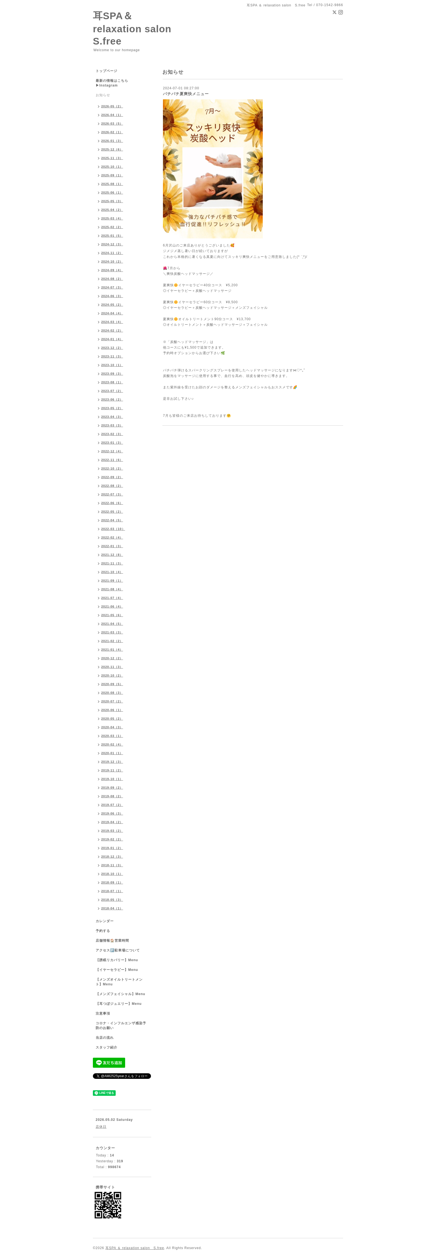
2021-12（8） (112, 554)
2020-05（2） (112, 718)
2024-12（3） (112, 244)
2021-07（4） (112, 598)
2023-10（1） (112, 365)
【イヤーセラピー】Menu (117, 970)
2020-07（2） (112, 701)
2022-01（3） (112, 546)
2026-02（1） (112, 132)
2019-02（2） (112, 839)
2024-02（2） (112, 330)
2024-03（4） (112, 322)
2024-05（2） (112, 304)
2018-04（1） (112, 908)
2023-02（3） (112, 434)
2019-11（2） (112, 770)
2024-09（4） (112, 270)
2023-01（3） (112, 442)
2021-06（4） (112, 606)
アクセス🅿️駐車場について (118, 950)
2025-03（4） (112, 218)
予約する (103, 931)
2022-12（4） (112, 451)
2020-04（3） (112, 727)
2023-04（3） (112, 416)
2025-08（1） (112, 184)
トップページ (106, 71)
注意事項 (103, 1013)
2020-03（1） (112, 735)
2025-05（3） (112, 201)
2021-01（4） (112, 649)
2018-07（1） (112, 891)
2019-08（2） (112, 796)
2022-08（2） (112, 485)
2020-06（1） (112, 710)
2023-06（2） (112, 399)
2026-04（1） (112, 115)
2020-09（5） (112, 684)
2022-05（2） (112, 511)
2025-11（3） (112, 158)
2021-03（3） (112, 632)
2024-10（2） (112, 261)
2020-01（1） (112, 753)
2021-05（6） (112, 615)
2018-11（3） (112, 865)
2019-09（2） (112, 787)
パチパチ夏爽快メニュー (186, 94)
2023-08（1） (112, 382)
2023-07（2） (112, 391)
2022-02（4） (112, 537)
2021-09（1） (112, 580)
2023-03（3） (112, 425)
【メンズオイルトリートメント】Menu (119, 982)
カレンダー (105, 921)
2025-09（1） (112, 175)
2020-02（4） (112, 744)
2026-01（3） (112, 140)
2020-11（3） (112, 667)
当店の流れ (105, 1038)
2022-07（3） (112, 494)
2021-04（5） (112, 623)
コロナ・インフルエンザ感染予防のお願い (121, 1025)
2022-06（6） (112, 503)
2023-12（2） (112, 347)
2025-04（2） (112, 209)
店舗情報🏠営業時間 (112, 941)
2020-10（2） (112, 675)
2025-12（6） (112, 149)
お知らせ (103, 95)
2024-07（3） (112, 287)
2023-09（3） (112, 373)
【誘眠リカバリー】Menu (117, 960)
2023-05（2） (112, 408)
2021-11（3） (112, 563)
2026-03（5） (112, 123)
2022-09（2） (112, 477)
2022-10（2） (112, 468)
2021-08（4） (112, 589)
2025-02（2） (112, 227)
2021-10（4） (112, 572)
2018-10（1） (112, 873)
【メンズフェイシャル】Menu (120, 994)
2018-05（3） (112, 899)
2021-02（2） (112, 641)
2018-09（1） (112, 882)
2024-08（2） (112, 278)
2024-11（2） (112, 253)
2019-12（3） (112, 761)
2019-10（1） (112, 779)
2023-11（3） (112, 356)
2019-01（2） (112, 848)
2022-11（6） (112, 460)
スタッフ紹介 (106, 1047)
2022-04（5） (112, 520)
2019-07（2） (112, 804)
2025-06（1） (112, 192)
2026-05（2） (112, 106)
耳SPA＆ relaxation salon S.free (137, 28)
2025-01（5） (112, 235)
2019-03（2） (112, 830)
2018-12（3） (112, 856)
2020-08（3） (112, 692)
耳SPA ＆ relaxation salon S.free (134, 1248)
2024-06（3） (112, 296)
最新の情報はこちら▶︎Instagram (112, 83)
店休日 (101, 1127)
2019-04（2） (112, 822)
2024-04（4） (112, 313)
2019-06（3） (112, 813)
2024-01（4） (112, 339)
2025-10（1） (112, 166)
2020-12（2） (112, 658)
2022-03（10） (113, 529)
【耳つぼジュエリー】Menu (119, 1004)
